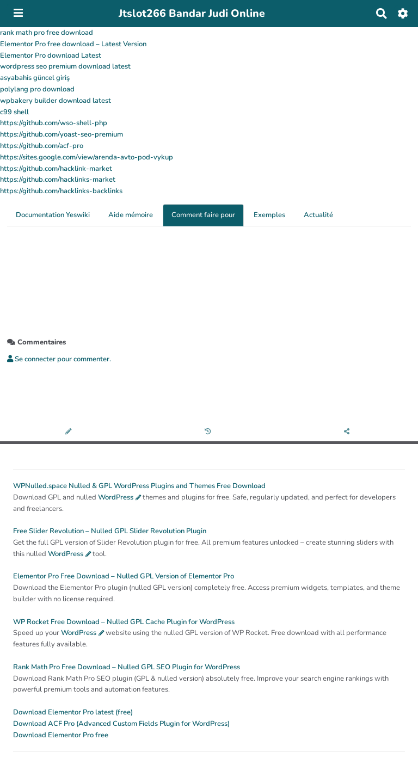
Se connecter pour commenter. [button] (59, 359)
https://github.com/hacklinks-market (57, 179)
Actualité (318, 215)
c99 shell (14, 112)
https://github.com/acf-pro (41, 146)
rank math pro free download (46, 33)
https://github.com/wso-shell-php (53, 123)
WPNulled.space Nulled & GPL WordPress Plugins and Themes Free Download (139, 486)
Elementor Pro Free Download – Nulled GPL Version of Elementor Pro (123, 576)
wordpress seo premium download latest (65, 66)
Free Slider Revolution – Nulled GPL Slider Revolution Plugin (109, 531)
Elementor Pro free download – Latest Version (73, 44)
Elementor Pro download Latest (50, 55)
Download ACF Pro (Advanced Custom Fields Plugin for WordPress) (121, 724)
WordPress (115, 497)
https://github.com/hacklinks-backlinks (61, 191)
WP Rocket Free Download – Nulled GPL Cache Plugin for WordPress (124, 622)
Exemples (269, 215)
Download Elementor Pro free (60, 735)
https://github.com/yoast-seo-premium (61, 134)
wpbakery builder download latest (55, 101)
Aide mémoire (130, 215)
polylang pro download (37, 89)
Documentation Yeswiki (53, 215)
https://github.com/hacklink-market (56, 169)
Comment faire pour (203, 215)
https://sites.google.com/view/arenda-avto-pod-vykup (86, 157)
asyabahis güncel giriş (35, 78)
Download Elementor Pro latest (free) (73, 712)
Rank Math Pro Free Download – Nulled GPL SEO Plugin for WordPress (126, 667)
